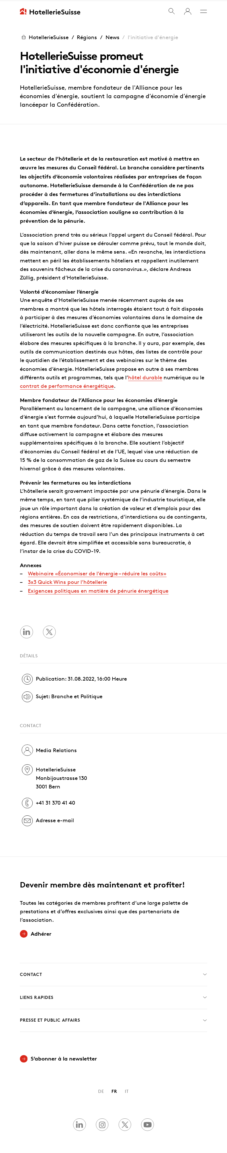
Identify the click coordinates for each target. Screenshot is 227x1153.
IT (127, 1090)
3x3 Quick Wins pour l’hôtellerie (67, 581)
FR (114, 1090)
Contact (113, 974)
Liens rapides (113, 997)
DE (101, 1090)
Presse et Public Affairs (113, 1020)
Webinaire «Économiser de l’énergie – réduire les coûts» (97, 572)
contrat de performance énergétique (67, 385)
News (112, 36)
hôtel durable (145, 376)
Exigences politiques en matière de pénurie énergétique (98, 590)
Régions (87, 36)
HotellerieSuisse (44, 37)
